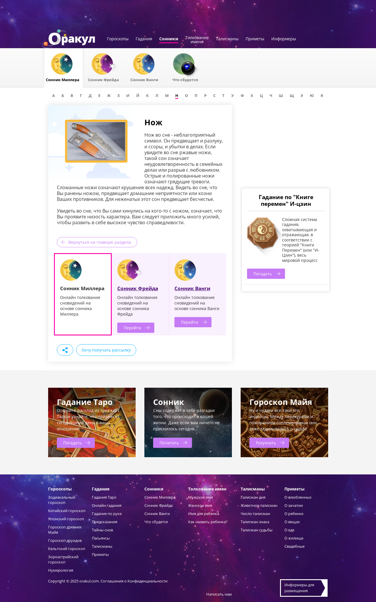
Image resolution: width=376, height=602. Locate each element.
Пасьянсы (101, 538)
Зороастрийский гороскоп (63, 559)
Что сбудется (156, 521)
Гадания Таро (104, 497)
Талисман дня (253, 497)
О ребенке (293, 513)
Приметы (255, 39)
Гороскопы (118, 39)
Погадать (262, 273)
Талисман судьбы (256, 530)
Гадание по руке (107, 513)
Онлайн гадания (106, 505)
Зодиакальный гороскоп (61, 500)
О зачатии (293, 505)
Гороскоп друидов (65, 540)
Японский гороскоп (66, 518)
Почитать (169, 443)
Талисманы (227, 39)
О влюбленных (298, 497)
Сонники (168, 39)
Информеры (283, 39)
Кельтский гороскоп (66, 548)
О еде (289, 530)
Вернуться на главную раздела (99, 242)
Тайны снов (102, 530)
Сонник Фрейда (137, 288)
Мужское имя (200, 497)
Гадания (144, 39)
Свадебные (294, 546)
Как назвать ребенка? (208, 521)
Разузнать (266, 443)
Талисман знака (255, 521)
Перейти (132, 327)
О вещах (292, 521)
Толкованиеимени (197, 40)
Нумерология (60, 570)
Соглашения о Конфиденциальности (134, 581)
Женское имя (200, 505)
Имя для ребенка (203, 513)
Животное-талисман (259, 505)
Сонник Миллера (159, 497)
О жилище (293, 538)
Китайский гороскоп (66, 510)
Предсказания (104, 521)
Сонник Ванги (192, 288)
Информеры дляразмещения (299, 587)
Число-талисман (255, 513)
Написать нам (219, 594)
